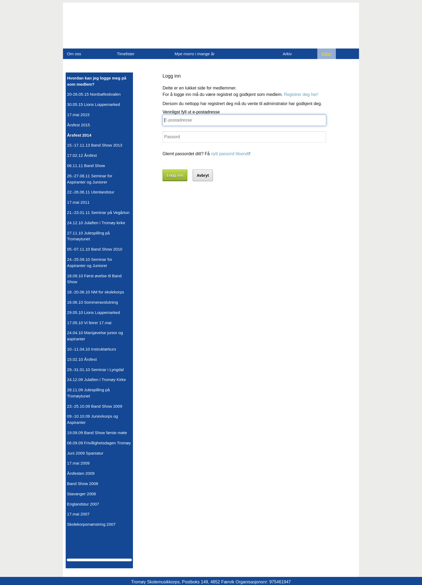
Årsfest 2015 (78, 125)
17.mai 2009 (78, 463)
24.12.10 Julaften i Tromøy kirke (96, 222)
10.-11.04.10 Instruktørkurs (91, 349)
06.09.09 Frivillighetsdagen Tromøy (99, 443)
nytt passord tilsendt (230, 153)
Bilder (326, 53)
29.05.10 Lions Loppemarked (93, 312)
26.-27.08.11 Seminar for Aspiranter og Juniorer (89, 179)
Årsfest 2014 (79, 135)
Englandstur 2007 (83, 504)
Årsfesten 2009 (80, 473)
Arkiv (287, 53)
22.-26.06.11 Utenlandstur (90, 192)
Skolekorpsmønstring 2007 (91, 524)
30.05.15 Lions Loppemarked (93, 104)
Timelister (125, 53)
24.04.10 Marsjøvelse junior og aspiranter (95, 335)
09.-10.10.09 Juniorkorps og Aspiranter (92, 419)
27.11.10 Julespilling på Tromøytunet (88, 236)
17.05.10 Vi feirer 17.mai (89, 322)
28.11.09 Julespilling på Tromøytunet (88, 392)
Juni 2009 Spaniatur (85, 453)
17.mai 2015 (78, 114)
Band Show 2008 (82, 483)
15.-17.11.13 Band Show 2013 (94, 145)
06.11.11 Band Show (86, 165)
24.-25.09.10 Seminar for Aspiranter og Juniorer (89, 262)
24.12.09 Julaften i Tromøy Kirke (96, 379)
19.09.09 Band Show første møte (97, 432)
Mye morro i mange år (195, 53)
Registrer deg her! (301, 94)
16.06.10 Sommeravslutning (92, 302)
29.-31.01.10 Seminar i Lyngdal (95, 369)
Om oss (74, 53)
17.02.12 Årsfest (82, 155)
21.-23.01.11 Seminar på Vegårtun (98, 212)
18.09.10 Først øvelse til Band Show (94, 279)
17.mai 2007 (78, 514)
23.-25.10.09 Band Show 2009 (94, 406)
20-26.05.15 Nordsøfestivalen (94, 94)
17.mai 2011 (78, 202)
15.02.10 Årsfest (82, 359)
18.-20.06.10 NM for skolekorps (95, 292)
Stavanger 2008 (81, 493)
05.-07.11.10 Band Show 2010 (94, 249)
